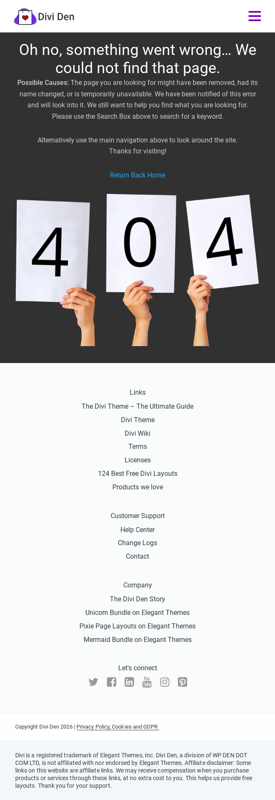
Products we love (137, 487)
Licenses (138, 460)
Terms (137, 446)
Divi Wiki (137, 433)
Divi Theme (138, 420)
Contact (137, 556)
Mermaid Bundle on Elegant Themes (138, 640)
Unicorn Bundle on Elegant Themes (137, 613)
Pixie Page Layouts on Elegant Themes (137, 626)
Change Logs (137, 543)
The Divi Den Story (137, 599)
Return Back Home (137, 175)
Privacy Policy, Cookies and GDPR (117, 727)
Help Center (137, 530)
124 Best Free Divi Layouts (137, 474)
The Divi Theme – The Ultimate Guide (137, 406)
